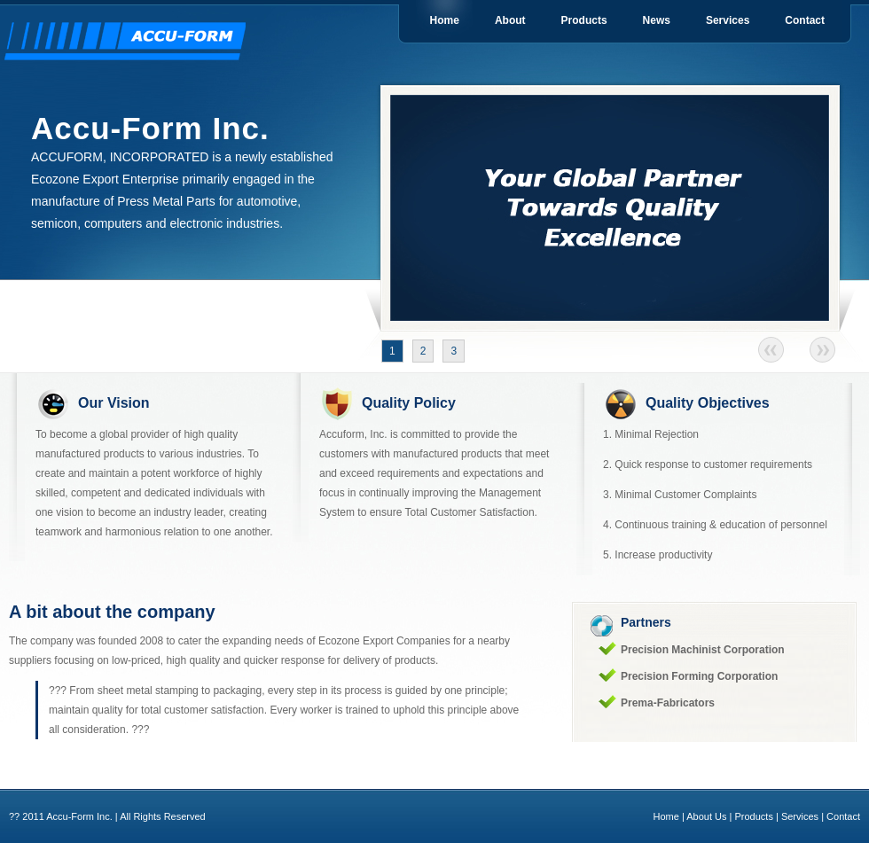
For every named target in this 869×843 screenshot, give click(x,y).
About (510, 20)
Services (727, 20)
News (656, 20)
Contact (805, 20)
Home (444, 20)
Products (584, 20)
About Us (706, 816)
